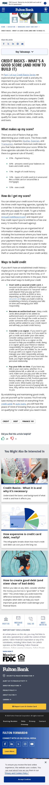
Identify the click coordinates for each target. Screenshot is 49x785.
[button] (3, 9)
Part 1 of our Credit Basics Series (20, 74)
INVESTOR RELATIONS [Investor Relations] (12, 686)
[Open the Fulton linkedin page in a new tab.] (11, 744)
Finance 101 (28, 421)
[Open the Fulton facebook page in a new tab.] (5, 744)
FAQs (23, 721)
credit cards (6, 403)
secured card (15, 298)
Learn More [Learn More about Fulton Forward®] (9, 751)
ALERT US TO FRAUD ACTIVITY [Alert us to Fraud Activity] (15, 681)
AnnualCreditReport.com (13, 217)
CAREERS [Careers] (7, 699)
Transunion (7, 144)
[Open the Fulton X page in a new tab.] (18, 744)
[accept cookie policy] (24, 779)
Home (3, 27)
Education (11, 27)
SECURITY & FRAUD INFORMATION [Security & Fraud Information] (20, 675)
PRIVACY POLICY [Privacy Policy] (10, 690)
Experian (35, 141)
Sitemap (24, 724)
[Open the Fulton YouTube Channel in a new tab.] (32, 744)
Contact (42, 721)
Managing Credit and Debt (28, 27)
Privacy (32, 721)
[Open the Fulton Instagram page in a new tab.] (25, 744)
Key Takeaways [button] (24, 51)
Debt (15, 421)
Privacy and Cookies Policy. (16, 773)
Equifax (26, 141)
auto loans (21, 403)
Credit (6, 421)
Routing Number (10, 721)
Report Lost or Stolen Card (24, 706)
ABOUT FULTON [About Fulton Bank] (10, 695)
